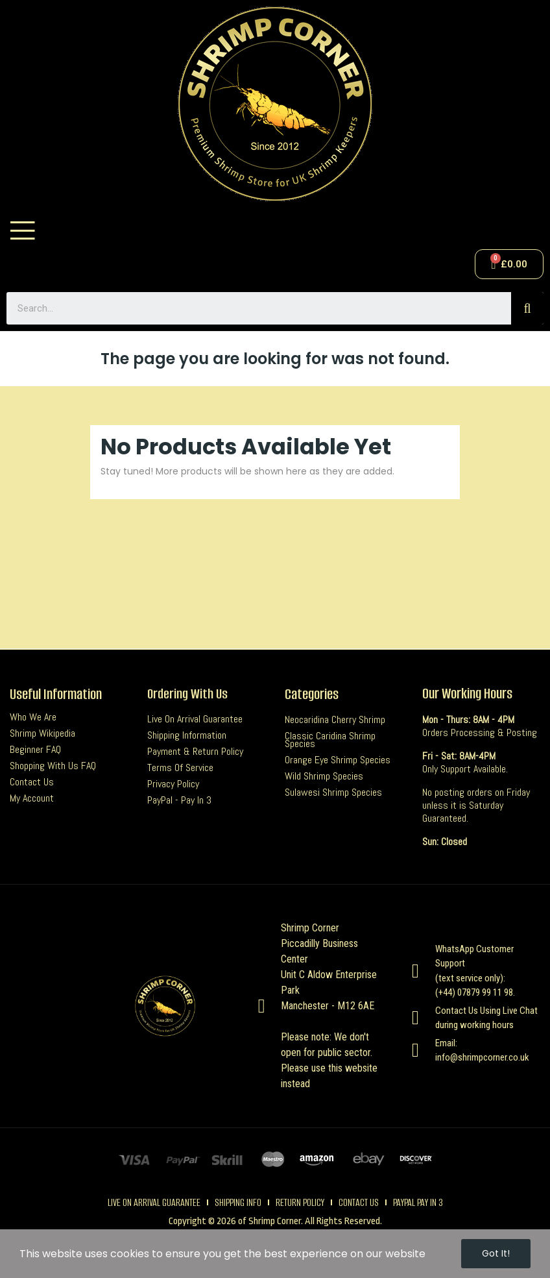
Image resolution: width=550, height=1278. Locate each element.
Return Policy (300, 1202)
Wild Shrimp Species (324, 776)
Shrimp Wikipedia (42, 733)
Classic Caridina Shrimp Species (330, 740)
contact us (359, 1202)
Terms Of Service (180, 768)
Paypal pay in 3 (418, 1202)
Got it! (496, 1253)
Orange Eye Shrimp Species (337, 760)
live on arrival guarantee (154, 1202)
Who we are (33, 717)
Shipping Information (186, 735)
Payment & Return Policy (195, 752)
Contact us (32, 782)
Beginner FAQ (35, 750)
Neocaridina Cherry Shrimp (335, 720)
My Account (32, 798)
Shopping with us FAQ (53, 766)
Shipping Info (238, 1202)
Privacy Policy (173, 784)
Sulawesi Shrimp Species (333, 792)
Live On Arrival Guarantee (195, 719)
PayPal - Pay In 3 (179, 800)
